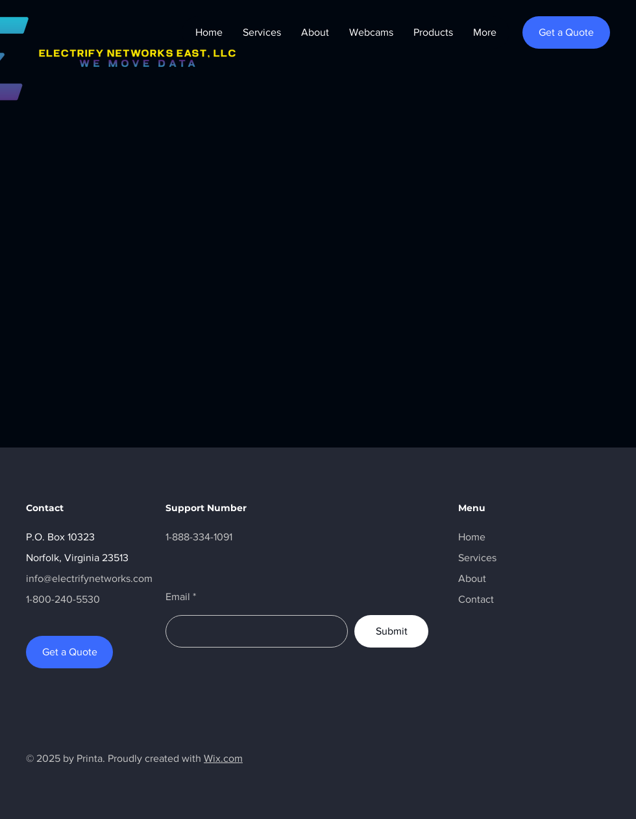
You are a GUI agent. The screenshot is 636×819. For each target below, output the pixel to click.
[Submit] (391, 631)
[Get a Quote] (566, 32)
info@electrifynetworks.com (89, 578)
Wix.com (223, 758)
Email (177, 597)
